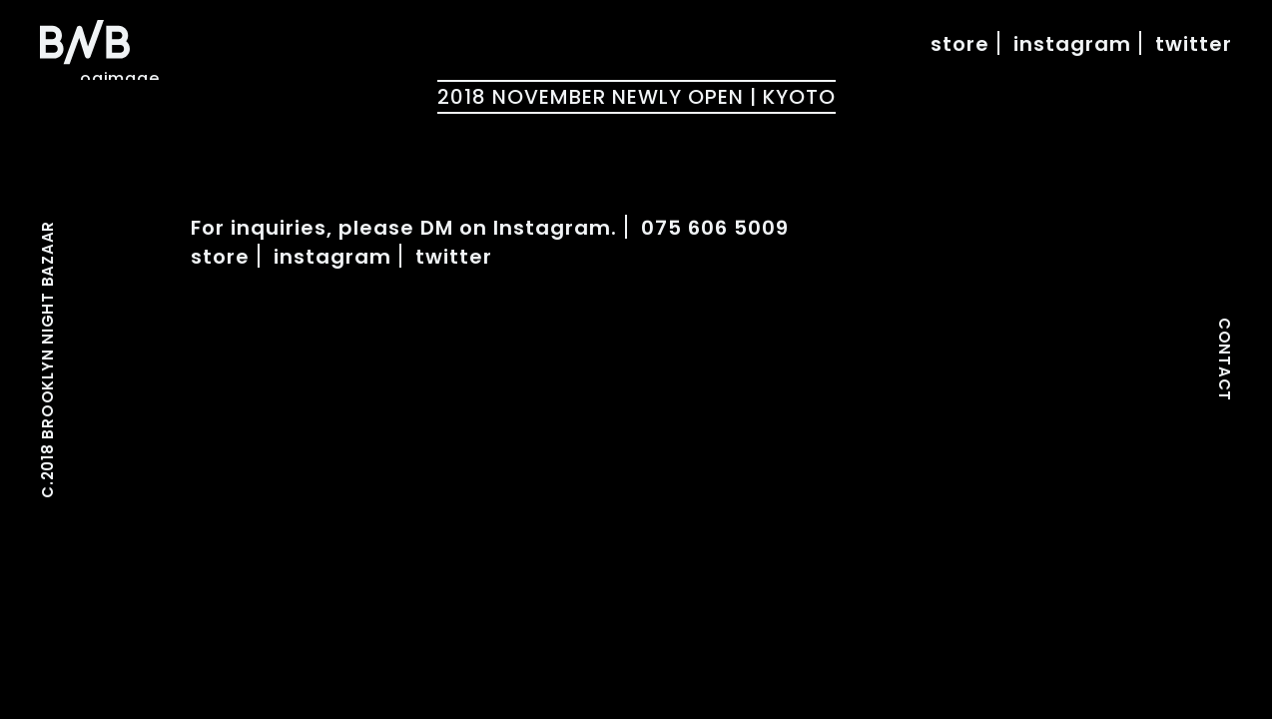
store (960, 44)
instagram (1072, 44)
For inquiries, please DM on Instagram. (404, 228)
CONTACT (1223, 359)
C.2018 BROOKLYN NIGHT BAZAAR (49, 359)
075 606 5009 (715, 228)
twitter (1193, 44)
